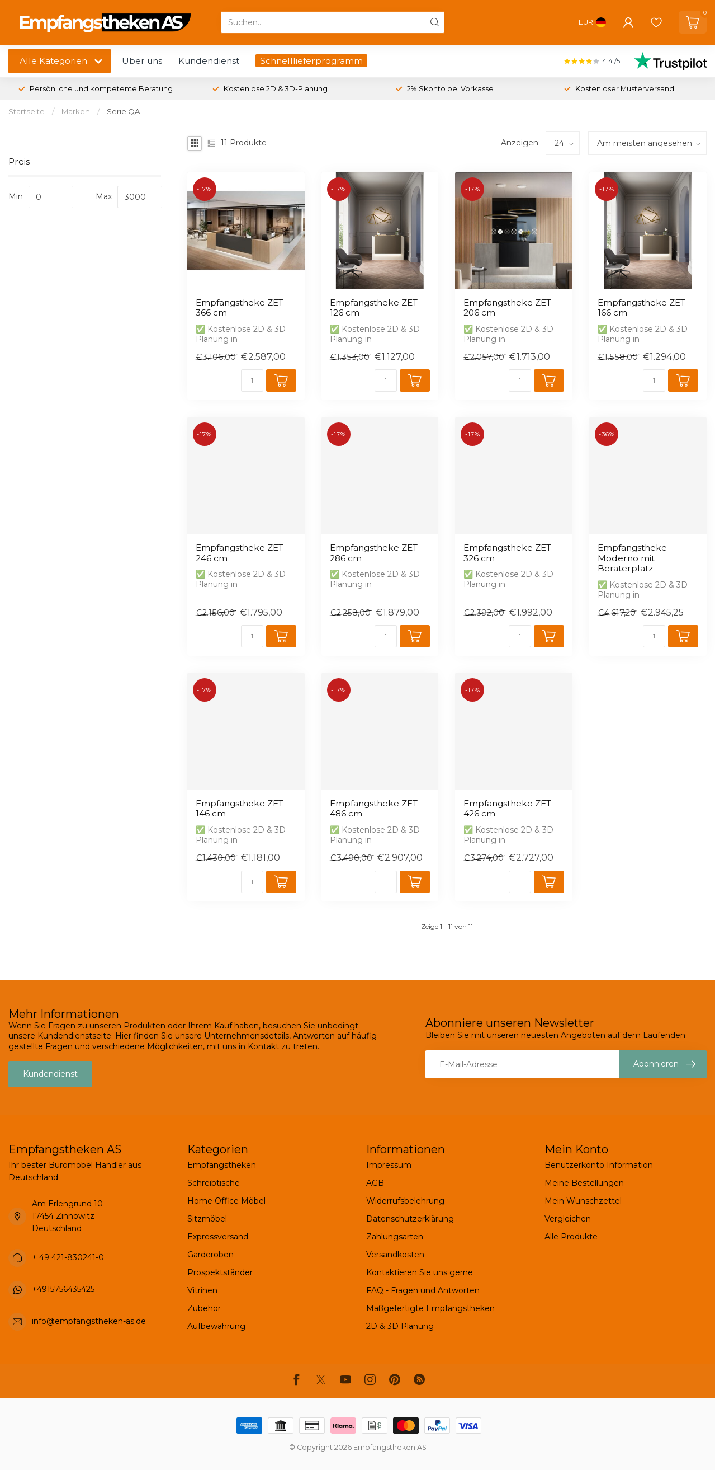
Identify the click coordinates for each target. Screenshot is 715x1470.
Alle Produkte (571, 1237)
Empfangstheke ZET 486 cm (374, 809)
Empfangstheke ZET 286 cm (374, 553)
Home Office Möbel (226, 1201)
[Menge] (252, 380)
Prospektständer (220, 1272)
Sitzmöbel (207, 1219)
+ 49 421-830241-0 (68, 1257)
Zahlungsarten (394, 1237)
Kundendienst (208, 60)
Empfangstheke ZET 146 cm (239, 809)
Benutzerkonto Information (598, 1165)
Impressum (388, 1165)
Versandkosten (395, 1255)
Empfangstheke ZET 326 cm (507, 553)
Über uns (142, 60)
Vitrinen (202, 1290)
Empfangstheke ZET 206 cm (507, 308)
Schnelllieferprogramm (311, 60)
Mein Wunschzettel (583, 1201)
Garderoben (210, 1255)
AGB (375, 1183)
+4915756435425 (63, 1289)
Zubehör (204, 1308)
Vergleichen (567, 1219)
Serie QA (123, 111)
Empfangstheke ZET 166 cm (641, 308)
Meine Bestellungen (584, 1183)
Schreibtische (213, 1183)
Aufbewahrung (216, 1326)
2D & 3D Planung (400, 1326)
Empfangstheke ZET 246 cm (239, 553)
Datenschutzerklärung (410, 1219)
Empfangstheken (221, 1165)
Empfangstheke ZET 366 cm (239, 308)
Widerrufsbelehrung (405, 1201)
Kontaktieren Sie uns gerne (419, 1272)
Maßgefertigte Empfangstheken (430, 1308)
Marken (75, 111)
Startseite (26, 111)
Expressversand (217, 1237)
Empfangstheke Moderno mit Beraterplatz (632, 558)
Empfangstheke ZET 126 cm (374, 308)
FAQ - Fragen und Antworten (423, 1290)
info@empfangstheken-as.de (89, 1321)
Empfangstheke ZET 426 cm (507, 809)
